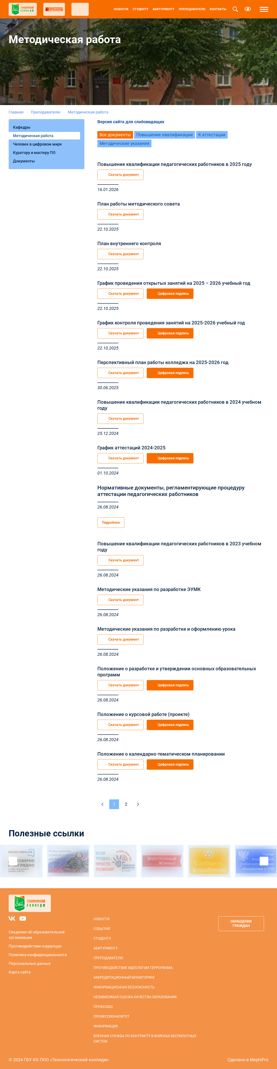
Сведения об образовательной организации (36, 935)
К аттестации (211, 134)
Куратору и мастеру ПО (34, 152)
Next (264, 861)
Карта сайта (20, 972)
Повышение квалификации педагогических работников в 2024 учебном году (179, 405)
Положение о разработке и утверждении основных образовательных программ (176, 671)
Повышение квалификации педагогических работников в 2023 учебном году (179, 546)
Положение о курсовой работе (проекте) (143, 714)
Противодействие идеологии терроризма (132, 968)
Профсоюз (103, 1007)
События (101, 929)
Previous (13, 861)
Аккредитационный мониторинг (124, 977)
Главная (16, 112)
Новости (121, 9)
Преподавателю (192, 9)
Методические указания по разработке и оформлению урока (166, 629)
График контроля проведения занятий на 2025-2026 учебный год (171, 323)
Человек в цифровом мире (37, 144)
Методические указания (124, 143)
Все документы (115, 134)
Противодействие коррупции (35, 946)
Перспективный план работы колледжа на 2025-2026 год (163, 362)
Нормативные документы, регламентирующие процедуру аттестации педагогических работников (171, 490)
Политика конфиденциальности (38, 954)
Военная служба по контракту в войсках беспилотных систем (144, 1038)
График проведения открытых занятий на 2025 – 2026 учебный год (173, 283)
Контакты (218, 9)
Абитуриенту (163, 9)
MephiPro (259, 1059)
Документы (24, 161)
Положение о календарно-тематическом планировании (161, 754)
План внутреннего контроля (129, 243)
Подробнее (111, 522)
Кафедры (21, 127)
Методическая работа (33, 135)
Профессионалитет (111, 1016)
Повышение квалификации (164, 134)
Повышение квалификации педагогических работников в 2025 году (174, 164)
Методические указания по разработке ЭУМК (149, 589)
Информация (105, 1026)
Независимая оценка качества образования (135, 997)
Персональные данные (30, 963)
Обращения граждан (241, 923)
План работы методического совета (138, 204)
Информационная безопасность (124, 987)
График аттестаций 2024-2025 (131, 447)
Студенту (140, 9)
